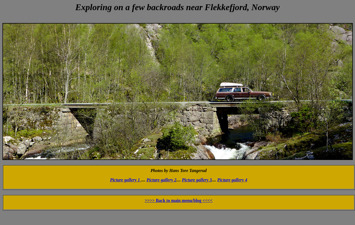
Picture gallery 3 (197, 180)
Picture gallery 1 (125, 180)
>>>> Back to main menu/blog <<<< (179, 200)
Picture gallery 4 (232, 180)
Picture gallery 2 (161, 180)
